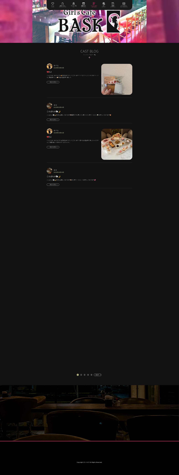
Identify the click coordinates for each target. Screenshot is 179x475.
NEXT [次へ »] (97, 375)
